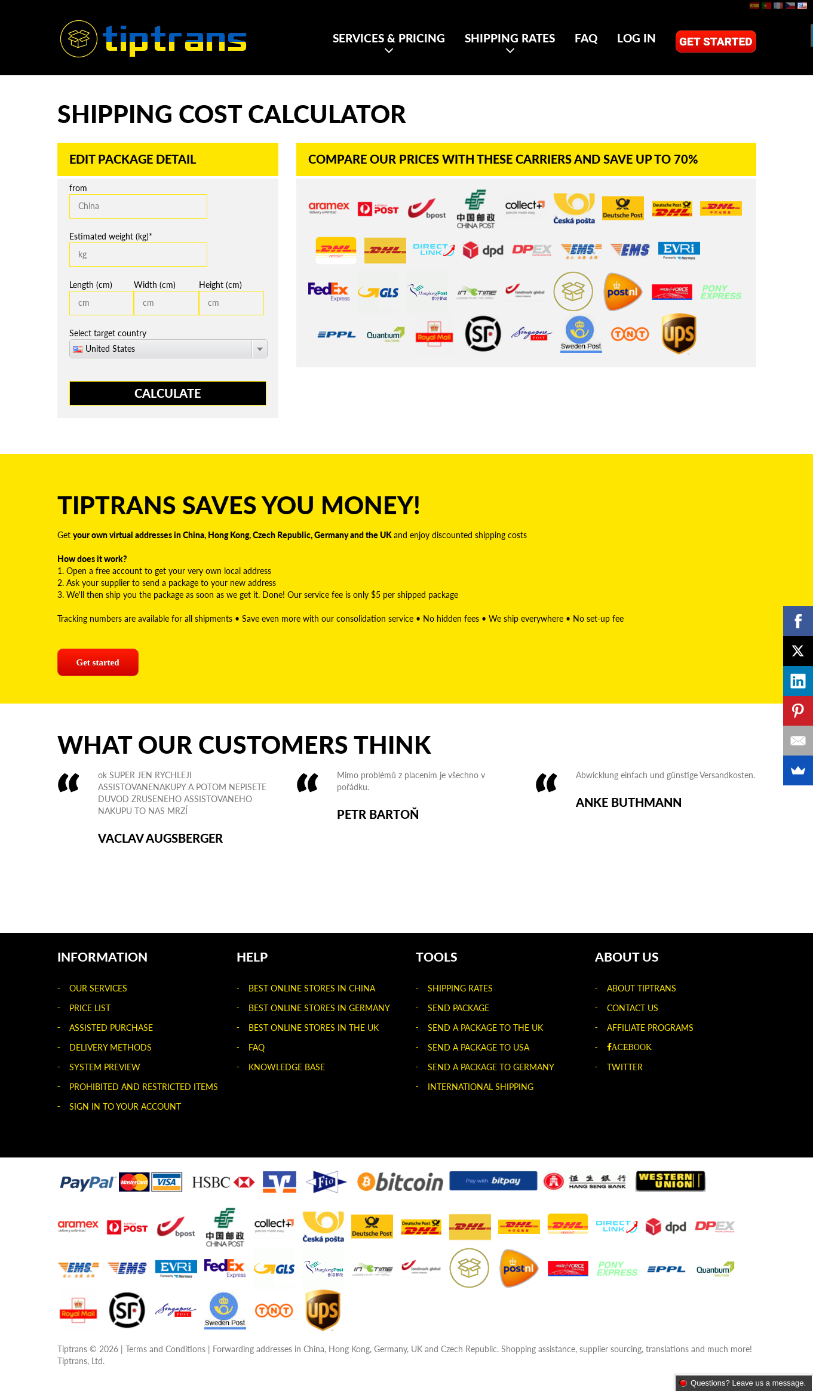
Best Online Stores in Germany (319, 1008)
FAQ (586, 38)
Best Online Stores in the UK (313, 1027)
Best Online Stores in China (311, 988)
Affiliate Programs (650, 1027)
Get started (715, 41)
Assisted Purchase (111, 1027)
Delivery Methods (110, 1047)
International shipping (480, 1087)
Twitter (625, 1067)
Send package (458, 1008)
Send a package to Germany (491, 1067)
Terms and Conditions (165, 1349)
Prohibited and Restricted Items (143, 1087)
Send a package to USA (478, 1047)
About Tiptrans (641, 988)
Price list (90, 1008)
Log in (636, 38)
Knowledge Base (286, 1067)
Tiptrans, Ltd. (81, 1361)
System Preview (104, 1067)
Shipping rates (510, 38)
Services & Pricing (389, 38)
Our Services (98, 988)
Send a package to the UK (485, 1027)
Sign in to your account (125, 1106)
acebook (632, 1047)
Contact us (632, 1008)
